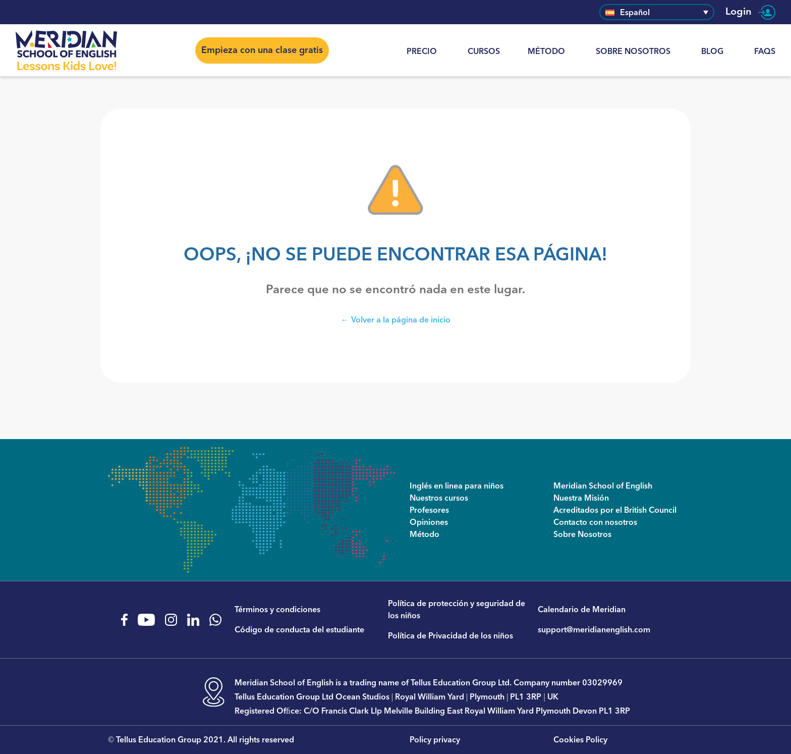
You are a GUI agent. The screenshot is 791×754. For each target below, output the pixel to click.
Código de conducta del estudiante (299, 630)
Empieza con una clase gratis (262, 50)
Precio (422, 51)
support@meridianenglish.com (594, 630)
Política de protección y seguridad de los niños (456, 610)
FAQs (764, 51)
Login (750, 12)
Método (546, 51)
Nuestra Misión (581, 498)
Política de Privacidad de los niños (450, 636)
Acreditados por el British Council (614, 510)
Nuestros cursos (439, 498)
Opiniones (429, 522)
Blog (712, 51)
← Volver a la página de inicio (395, 319)
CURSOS (484, 51)
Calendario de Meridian (582, 610)
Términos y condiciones (277, 610)
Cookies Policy (580, 740)
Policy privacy (435, 740)
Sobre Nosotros (633, 51)
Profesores (429, 510)
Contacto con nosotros (595, 522)
